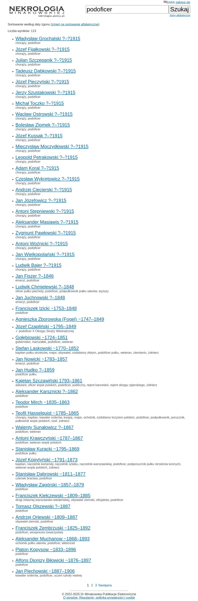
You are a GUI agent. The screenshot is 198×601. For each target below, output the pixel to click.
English (169, 2)
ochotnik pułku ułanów (30, 543)
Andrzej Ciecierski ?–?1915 (43, 189)
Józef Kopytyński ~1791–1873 (46, 459)
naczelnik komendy (40, 464)
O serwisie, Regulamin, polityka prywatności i (99, 597)
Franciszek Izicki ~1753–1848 (46, 308)
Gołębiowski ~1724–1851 (41, 337)
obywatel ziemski (82, 500)
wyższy (104, 291)
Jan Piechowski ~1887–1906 (45, 571)
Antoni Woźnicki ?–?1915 (41, 243)
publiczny (78, 385)
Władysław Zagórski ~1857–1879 (49, 484)
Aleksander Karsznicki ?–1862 (46, 391)
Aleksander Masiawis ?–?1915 (47, 222)
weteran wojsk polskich (45, 442)
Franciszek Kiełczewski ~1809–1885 (52, 495)
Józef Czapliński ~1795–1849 (45, 326)
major (52, 352)
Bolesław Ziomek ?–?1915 (42, 124)
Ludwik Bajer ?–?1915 (38, 265)
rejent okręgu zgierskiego (127, 385)
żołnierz (153, 352)
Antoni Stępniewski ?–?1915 (44, 211)
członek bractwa (26, 478)
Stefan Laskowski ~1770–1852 (47, 348)
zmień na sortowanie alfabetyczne (75, 24)
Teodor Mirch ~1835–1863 (42, 402)
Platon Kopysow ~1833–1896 (45, 549)
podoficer (34, 43)
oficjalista (102, 500)
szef (54, 421)
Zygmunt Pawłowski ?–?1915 (45, 232)
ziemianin (139, 352)
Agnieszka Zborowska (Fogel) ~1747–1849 (59, 319)
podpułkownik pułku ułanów (78, 291)
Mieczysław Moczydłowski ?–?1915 (51, 146)
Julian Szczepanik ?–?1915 (43, 60)
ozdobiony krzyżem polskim (116, 417)
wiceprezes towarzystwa (46, 532)
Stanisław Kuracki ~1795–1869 (47, 448)
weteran (67, 341)
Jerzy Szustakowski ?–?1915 (45, 92)
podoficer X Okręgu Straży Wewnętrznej (46, 331)
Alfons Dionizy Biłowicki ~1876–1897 (53, 560)
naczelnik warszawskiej (95, 464)
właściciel (68, 543)
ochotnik (89, 417)
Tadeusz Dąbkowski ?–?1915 (45, 70)
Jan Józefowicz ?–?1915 (40, 200)
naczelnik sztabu (66, 464)
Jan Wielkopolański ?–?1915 (45, 254)
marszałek (39, 341)
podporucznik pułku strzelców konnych (154, 464)
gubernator (22, 341)
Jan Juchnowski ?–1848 (40, 297)
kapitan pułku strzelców (31, 352)
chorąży (20, 43)
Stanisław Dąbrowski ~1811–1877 (50, 473)
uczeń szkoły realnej (68, 575)
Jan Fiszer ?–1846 (34, 276)
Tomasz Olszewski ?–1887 (42, 506)
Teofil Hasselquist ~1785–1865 (47, 413)
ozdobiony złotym (84, 352)
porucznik (177, 417)
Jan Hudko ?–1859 (35, 369)
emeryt (20, 280)
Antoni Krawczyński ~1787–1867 (49, 438)
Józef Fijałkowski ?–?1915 (42, 49)
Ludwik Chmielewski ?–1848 (44, 286)
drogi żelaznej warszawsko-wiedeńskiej (42, 500)
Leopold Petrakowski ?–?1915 (46, 157)
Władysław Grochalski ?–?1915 (47, 38)
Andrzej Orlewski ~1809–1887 (46, 517)
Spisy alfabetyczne (180, 15)
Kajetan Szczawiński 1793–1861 (48, 380)
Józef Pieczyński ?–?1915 (42, 81)
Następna (105, 585)
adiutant (20, 385)
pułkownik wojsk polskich (32, 421)
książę (68, 417)
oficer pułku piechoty (29, 291)
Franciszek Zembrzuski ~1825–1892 (52, 527)
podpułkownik (160, 417)
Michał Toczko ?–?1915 (39, 103)
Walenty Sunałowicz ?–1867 (44, 427)
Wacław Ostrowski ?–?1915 (44, 114)
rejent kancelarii (97, 385)
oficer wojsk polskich (42, 385)
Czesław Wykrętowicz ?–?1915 (47, 178)
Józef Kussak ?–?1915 (38, 135)
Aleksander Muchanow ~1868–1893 (52, 538)
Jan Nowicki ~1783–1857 (41, 359)
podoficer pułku (108, 352)
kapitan (33, 417)
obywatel (64, 352)
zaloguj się (183, 2)
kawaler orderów (50, 417)
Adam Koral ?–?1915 (37, 168)
